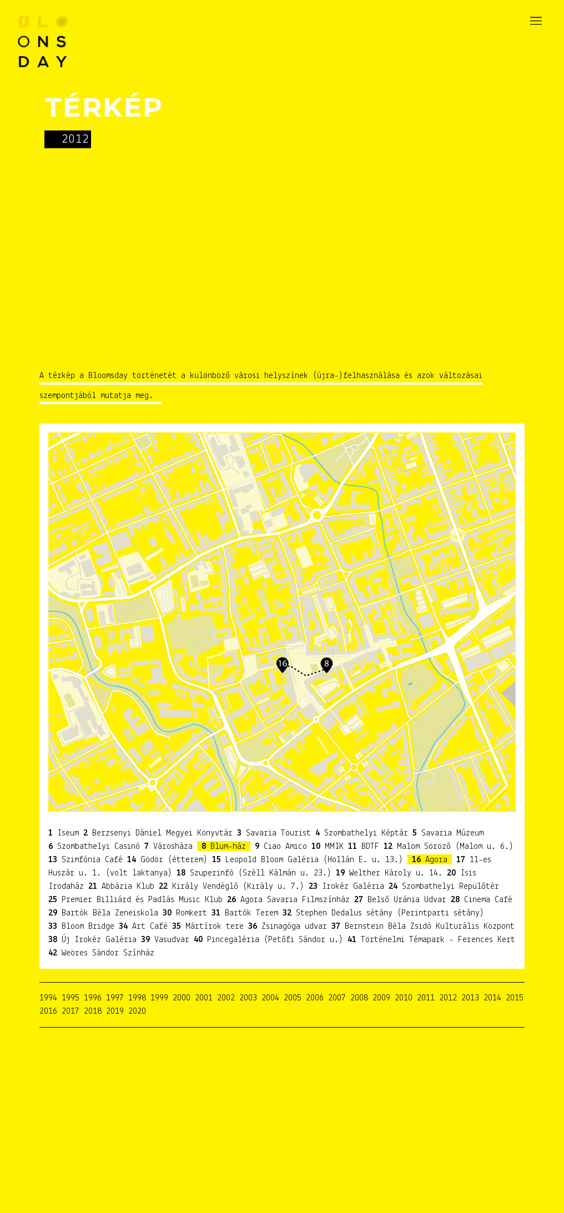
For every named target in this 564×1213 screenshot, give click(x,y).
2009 (381, 998)
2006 (315, 998)
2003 (248, 998)
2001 (204, 998)
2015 (514, 998)
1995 (70, 998)
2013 (470, 998)
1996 (93, 998)
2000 (181, 998)
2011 (426, 998)
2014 (492, 998)
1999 (159, 998)
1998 (137, 998)
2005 (292, 998)
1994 (48, 998)
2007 (337, 998)
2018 (93, 1011)
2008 (359, 998)
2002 (226, 998)
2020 (137, 1011)
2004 (270, 998)
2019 (115, 1011)
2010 (403, 998)
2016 (48, 1011)
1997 (115, 998)
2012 (448, 998)
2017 (70, 1011)
